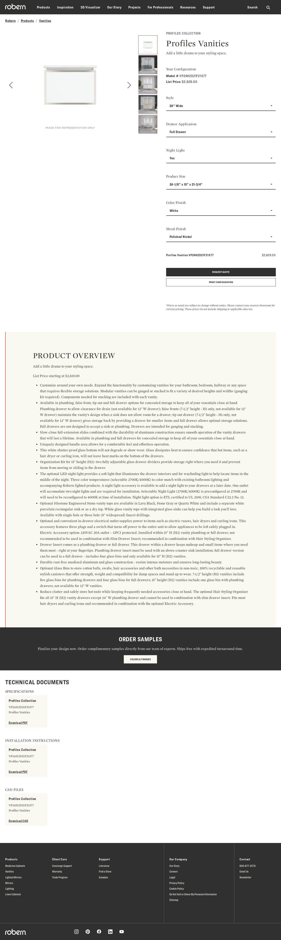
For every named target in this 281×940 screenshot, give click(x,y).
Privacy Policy (176, 883)
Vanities (45, 21)
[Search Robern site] (268, 7)
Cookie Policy (176, 888)
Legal (172, 877)
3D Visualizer (90, 7)
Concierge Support (62, 865)
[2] (147, 64)
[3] (147, 84)
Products (43, 7)
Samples (103, 877)
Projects (134, 7)
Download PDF (18, 722)
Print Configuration (221, 282)
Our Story (114, 7)
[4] (147, 104)
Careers (173, 871)
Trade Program (60, 877)
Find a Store (105, 871)
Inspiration (65, 7)
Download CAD (18, 821)
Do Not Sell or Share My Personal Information (193, 894)
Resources (188, 7)
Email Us (244, 871)
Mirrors (9, 883)
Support (209, 7)
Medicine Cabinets (15, 865)
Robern (10, 21)
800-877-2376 (248, 865)
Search (252, 7)
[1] (147, 44)
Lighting (9, 888)
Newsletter (245, 877)
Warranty (57, 871)
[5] (147, 124)
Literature (104, 865)
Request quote (221, 272)
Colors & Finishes (140, 659)
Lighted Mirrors (13, 877)
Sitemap (173, 900)
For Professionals (161, 7)
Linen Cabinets (13, 894)
